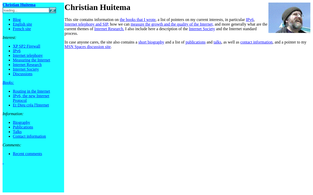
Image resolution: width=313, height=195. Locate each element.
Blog (17, 19)
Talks (17, 131)
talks (217, 42)
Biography (21, 122)
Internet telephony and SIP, (87, 24)
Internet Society (26, 69)
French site (22, 29)
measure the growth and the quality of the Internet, (172, 24)
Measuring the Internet (31, 60)
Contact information (29, 136)
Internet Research (27, 64)
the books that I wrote (138, 19)
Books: (8, 82)
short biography (151, 42)
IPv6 (17, 51)
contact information (256, 42)
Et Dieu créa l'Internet (31, 105)
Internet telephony (28, 55)
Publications (23, 127)
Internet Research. (109, 29)
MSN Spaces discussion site (88, 47)
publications (196, 42)
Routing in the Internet (31, 91)
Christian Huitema (97, 7)
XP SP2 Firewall (26, 46)
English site (22, 24)
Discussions (22, 74)
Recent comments (27, 153)
